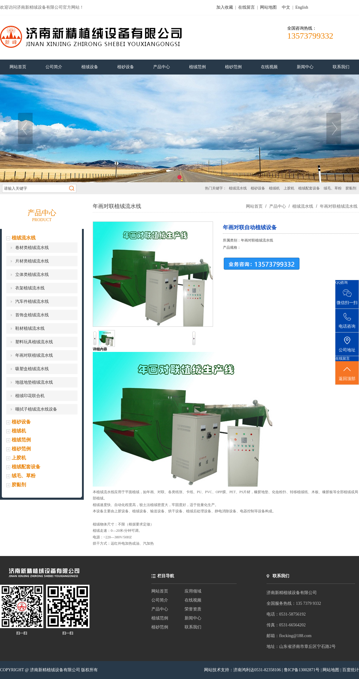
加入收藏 (224, 7)
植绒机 (274, 188)
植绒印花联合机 (30, 396)
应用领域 (193, 591)
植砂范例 (21, 448)
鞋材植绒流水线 (30, 328)
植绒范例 (21, 439)
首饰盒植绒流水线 (32, 315)
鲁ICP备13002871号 (302, 670)
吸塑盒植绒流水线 (32, 369)
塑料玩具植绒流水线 (34, 342)
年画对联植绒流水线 (34, 355)
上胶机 (289, 188)
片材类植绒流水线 (32, 261)
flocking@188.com (295, 636)
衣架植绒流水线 (30, 288)
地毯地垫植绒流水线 (34, 382)
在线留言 (246, 7)
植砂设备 (258, 188)
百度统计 (350, 670)
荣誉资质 (193, 609)
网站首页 (254, 206)
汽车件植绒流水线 (32, 301)
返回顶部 (347, 373)
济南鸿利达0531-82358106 (257, 670)
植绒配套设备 (309, 188)
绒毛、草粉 (333, 188)
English (301, 7)
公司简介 (159, 600)
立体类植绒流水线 (32, 274)
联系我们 (193, 627)
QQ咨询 (341, 282)
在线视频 (193, 600)
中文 (286, 7)
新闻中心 (193, 618)
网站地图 (268, 7)
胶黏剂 (351, 188)
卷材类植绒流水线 (32, 247)
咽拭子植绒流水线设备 (36, 409)
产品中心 (277, 206)
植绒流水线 (238, 188)
